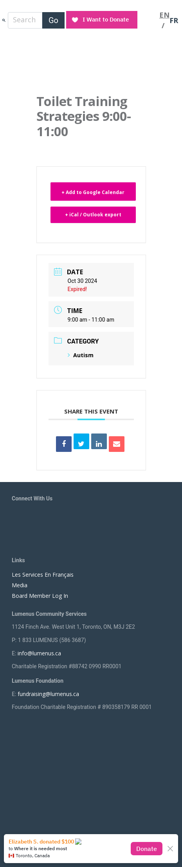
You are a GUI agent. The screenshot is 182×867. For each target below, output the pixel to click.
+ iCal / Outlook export (93, 214)
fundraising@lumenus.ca (48, 694)
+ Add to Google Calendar (92, 192)
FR (173, 20)
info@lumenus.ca (39, 653)
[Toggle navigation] (149, 20)
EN (164, 15)
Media (19, 585)
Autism (81, 355)
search (3, 20)
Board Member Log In (40, 595)
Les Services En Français (43, 574)
